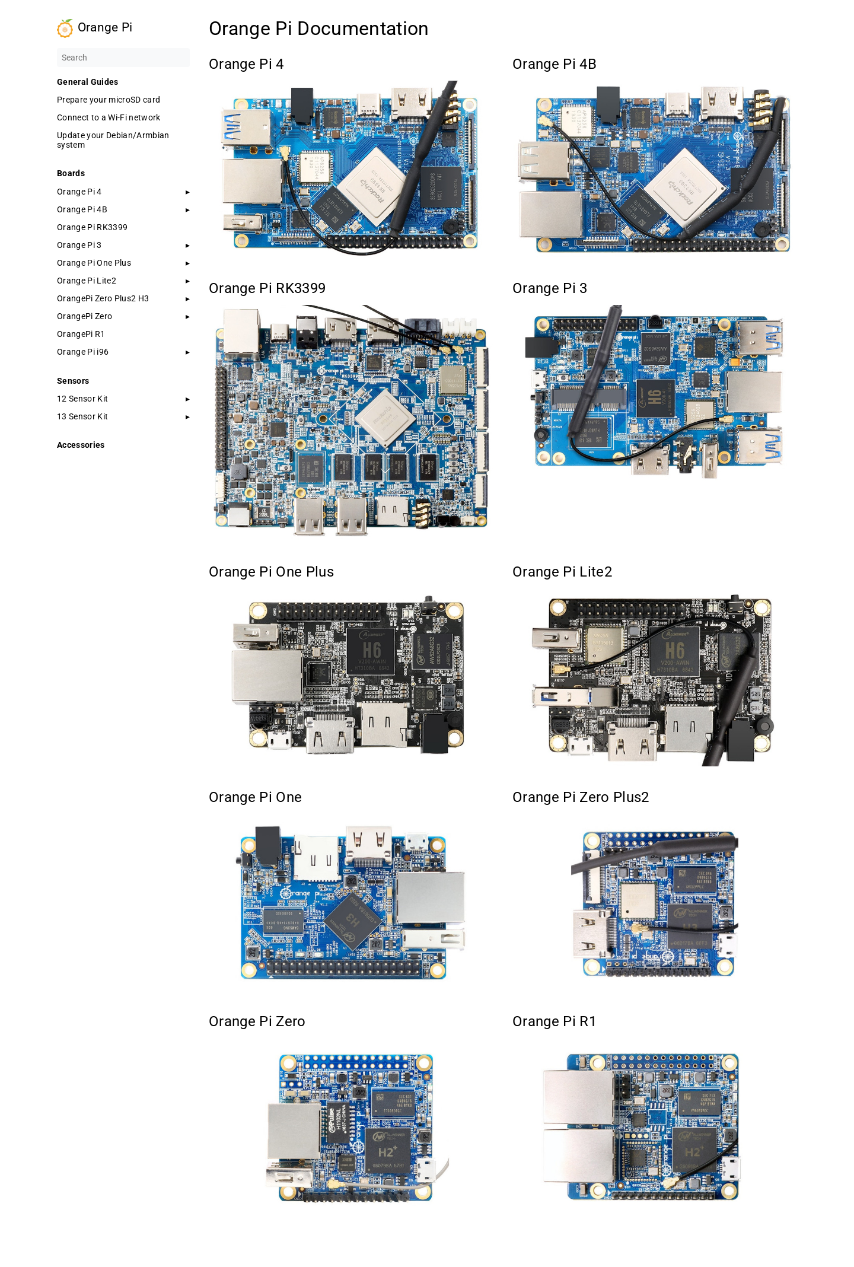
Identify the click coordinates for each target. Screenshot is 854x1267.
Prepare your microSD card (108, 99)
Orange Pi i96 (83, 351)
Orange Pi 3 (79, 245)
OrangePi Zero (84, 316)
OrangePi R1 (81, 334)
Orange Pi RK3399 (92, 227)
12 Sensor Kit (82, 398)
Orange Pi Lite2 (86, 280)
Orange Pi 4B (82, 209)
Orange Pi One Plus (94, 263)
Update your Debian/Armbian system (113, 139)
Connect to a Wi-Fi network (109, 117)
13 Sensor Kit (82, 416)
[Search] (123, 57)
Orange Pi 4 (79, 191)
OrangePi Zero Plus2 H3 (103, 298)
